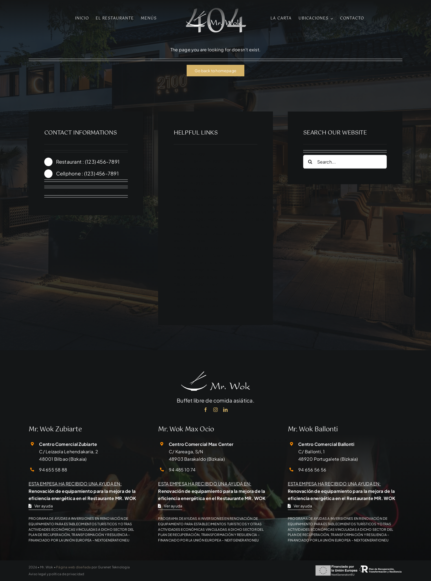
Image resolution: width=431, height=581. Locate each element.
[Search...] (345, 163)
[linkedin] (225, 409)
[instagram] (66, 193)
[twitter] (56, 193)
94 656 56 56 (312, 470)
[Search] (310, 163)
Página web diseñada (73, 567)
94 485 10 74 (182, 470)
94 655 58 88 (53, 470)
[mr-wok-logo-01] (213, 13)
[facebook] (46, 193)
